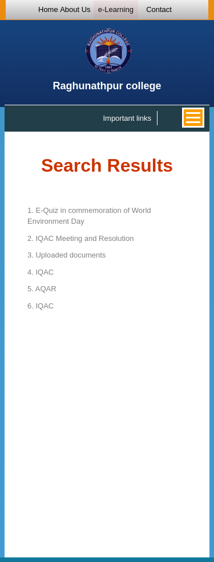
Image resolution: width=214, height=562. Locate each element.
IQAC (40, 272)
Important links (127, 118)
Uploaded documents (66, 255)
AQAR (41, 288)
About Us (75, 9)
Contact (159, 9)
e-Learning (116, 9)
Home (48, 9)
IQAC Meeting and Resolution (80, 238)
